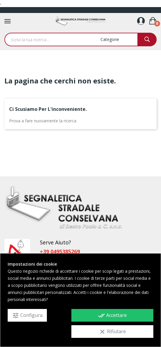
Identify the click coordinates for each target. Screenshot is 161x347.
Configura (27, 315)
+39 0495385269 (60, 251)
